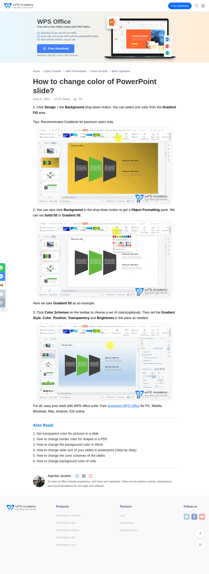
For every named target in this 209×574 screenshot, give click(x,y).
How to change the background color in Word (68, 444)
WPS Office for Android (67, 530)
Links (122, 515)
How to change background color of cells (64, 461)
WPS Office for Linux (66, 545)
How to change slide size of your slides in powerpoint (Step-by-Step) (85, 450)
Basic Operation (121, 71)
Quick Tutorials (52, 71)
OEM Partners (127, 523)
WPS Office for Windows (68, 515)
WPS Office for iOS (65, 537)
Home (36, 71)
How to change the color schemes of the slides (69, 455)
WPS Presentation (76, 71)
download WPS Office (124, 406)
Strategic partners (128, 530)
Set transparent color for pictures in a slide (66, 433)
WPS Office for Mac (65, 523)
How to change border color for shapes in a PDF (70, 439)
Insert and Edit (99, 71)
